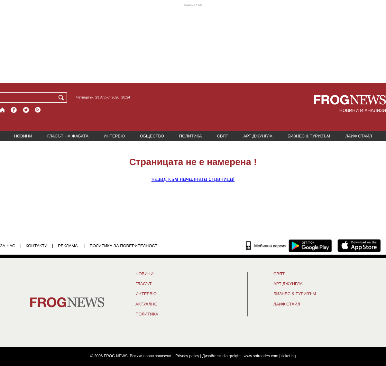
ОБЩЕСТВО (152, 136)
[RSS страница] (38, 110)
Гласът (143, 284)
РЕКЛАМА (68, 246)
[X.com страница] (26, 110)
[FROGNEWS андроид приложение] (310, 245)
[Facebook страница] (14, 110)
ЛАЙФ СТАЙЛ (358, 136)
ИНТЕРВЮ (114, 136)
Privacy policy (187, 356)
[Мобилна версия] (266, 245)
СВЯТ (222, 136)
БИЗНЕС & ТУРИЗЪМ (309, 136)
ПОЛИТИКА (190, 136)
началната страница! (193, 179)
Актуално (146, 304)
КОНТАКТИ (37, 246)
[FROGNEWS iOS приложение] (359, 245)
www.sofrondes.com (261, 356)
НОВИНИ (23, 136)
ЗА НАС (7, 246)
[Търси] (62, 97)
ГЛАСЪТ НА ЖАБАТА (67, 136)
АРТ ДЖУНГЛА (257, 136)
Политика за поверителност (124, 246)
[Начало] (2, 110)
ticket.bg (288, 356)
